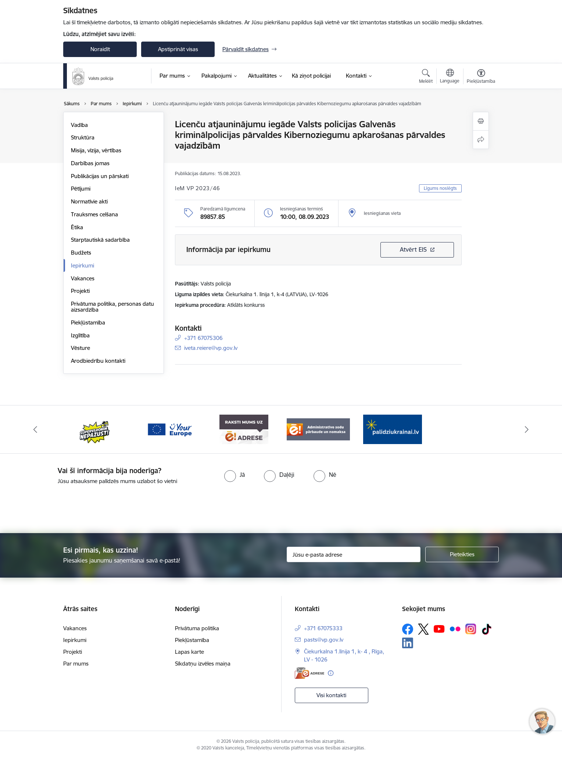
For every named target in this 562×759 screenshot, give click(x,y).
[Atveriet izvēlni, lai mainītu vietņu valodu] (449, 76)
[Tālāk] (526, 429)
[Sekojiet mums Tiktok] (486, 629)
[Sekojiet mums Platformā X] (423, 629)
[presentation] (294, 506)
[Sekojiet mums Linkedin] (407, 643)
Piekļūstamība (88, 322)
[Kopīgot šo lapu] (480, 140)
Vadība (79, 124)
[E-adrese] (309, 673)
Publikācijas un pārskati (100, 176)
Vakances (82, 278)
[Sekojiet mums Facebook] (407, 629)
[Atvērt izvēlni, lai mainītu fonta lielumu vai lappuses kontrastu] (481, 77)
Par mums (76, 663)
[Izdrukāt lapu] (480, 121)
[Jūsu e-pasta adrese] (354, 554)
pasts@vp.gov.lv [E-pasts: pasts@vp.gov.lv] (323, 639)
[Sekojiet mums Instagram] (470, 629)
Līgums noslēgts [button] (440, 188)
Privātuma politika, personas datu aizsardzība (112, 306)
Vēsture (80, 347)
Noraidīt (100, 49)
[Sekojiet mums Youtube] (439, 628)
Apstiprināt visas (178, 49)
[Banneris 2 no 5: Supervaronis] (95, 428)
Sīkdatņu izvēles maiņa (202, 663)
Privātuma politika (197, 628)
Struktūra (82, 137)
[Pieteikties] (462, 554)
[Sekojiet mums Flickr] (455, 628)
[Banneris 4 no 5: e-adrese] (243, 428)
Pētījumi (80, 188)
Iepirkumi (82, 265)
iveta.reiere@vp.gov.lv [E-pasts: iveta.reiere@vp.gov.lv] (210, 347)
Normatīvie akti (89, 201)
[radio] (234, 474)
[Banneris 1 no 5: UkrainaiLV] (392, 428)
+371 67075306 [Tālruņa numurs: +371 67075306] (203, 337)
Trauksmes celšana (94, 214)
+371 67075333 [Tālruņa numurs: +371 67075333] (323, 628)
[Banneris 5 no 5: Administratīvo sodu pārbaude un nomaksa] (318, 428)
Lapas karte (189, 651)
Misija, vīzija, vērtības (96, 150)
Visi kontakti (331, 695)
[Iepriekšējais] (35, 429)
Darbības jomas (90, 163)
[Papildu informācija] (330, 673)
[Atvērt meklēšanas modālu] (425, 77)
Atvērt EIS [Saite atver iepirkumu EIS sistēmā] (413, 249)
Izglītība (80, 335)
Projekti (80, 290)
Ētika (77, 227)
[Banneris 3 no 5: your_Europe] (169, 428)
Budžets (81, 252)
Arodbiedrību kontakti (98, 360)
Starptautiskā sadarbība (100, 239)
